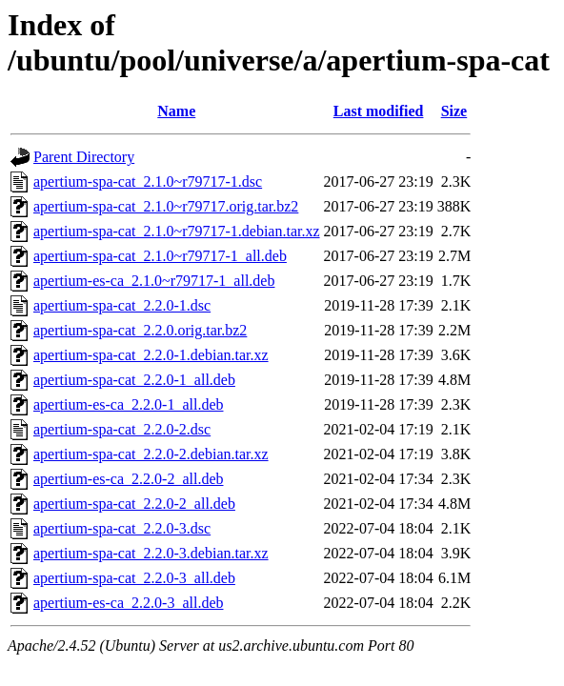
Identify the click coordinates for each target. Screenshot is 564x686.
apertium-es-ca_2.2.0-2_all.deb (128, 479)
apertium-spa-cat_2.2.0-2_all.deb (134, 503)
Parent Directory (83, 157)
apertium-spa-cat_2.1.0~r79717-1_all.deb (160, 256)
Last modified (378, 111)
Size (454, 111)
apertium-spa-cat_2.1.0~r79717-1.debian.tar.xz (176, 231)
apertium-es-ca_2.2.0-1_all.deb (128, 404)
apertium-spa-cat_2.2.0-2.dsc (122, 429)
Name (176, 111)
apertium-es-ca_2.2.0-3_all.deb (128, 603)
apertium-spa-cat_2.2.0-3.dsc (122, 528)
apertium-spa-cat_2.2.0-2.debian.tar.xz (151, 454)
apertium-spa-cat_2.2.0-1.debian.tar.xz (151, 355)
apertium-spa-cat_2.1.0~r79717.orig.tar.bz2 (165, 206)
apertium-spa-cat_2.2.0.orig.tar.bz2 (140, 330)
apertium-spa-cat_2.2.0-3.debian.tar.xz (151, 553)
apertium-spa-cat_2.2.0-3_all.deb (134, 578)
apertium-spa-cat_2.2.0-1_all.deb (134, 380)
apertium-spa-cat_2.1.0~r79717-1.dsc (147, 181)
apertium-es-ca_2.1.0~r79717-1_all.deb (153, 280)
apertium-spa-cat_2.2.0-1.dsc (122, 305)
